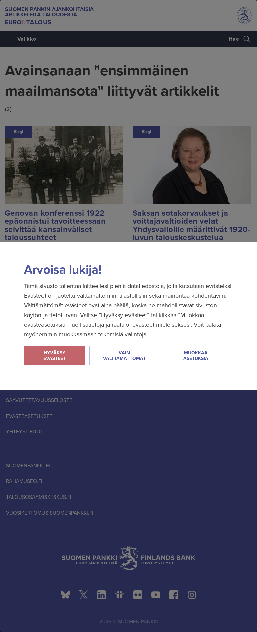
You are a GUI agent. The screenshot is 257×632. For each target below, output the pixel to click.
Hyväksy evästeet (54, 355)
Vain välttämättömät (124, 355)
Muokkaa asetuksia (195, 355)
